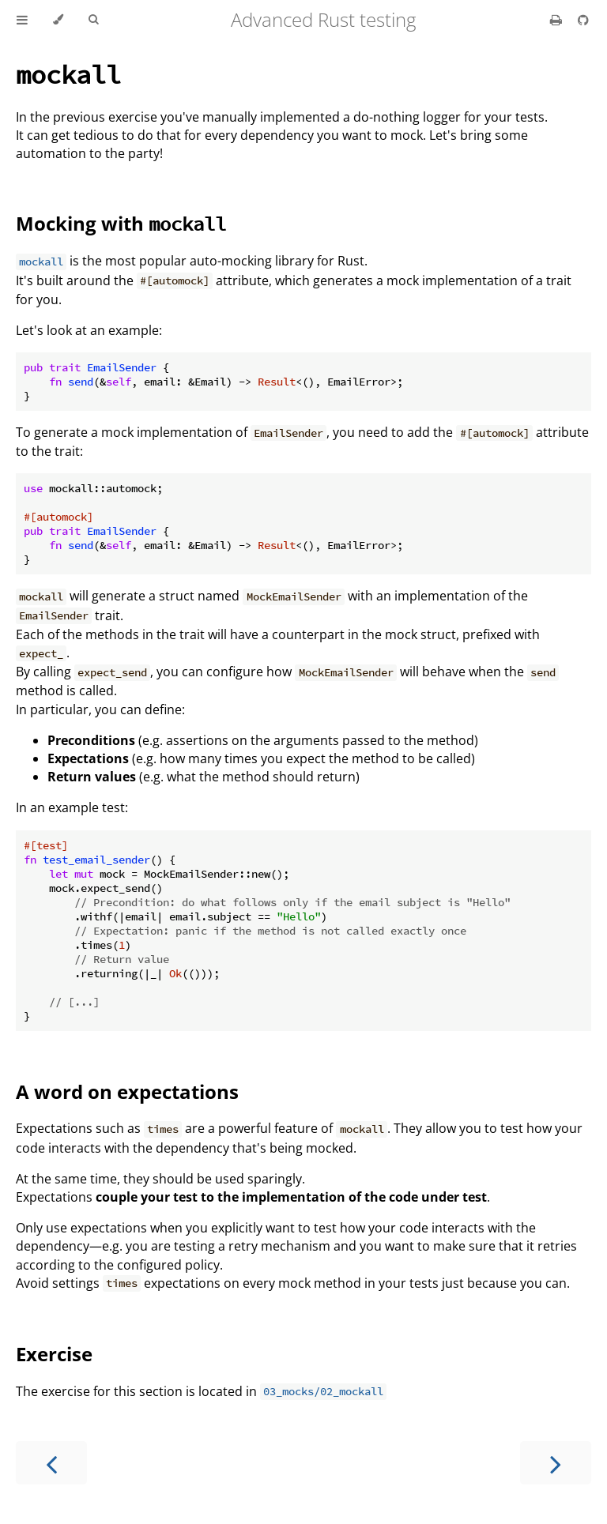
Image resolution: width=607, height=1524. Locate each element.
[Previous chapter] (51, 1462)
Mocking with (121, 223)
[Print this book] (557, 19)
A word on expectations (127, 1091)
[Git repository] (583, 19)
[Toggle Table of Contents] (22, 20)
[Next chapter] (555, 1462)
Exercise (54, 1354)
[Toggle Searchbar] (93, 20)
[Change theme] (58, 20)
